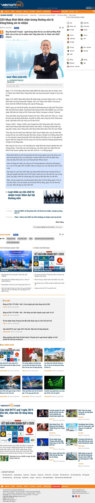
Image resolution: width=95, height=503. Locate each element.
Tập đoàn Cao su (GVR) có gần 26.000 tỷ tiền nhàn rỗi (49, 283)
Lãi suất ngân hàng (76, 475)
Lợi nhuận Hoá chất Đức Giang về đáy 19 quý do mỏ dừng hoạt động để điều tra (54, 365)
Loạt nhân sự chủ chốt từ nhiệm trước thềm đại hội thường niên (21, 195)
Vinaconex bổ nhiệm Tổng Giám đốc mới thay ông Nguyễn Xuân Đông (49, 275)
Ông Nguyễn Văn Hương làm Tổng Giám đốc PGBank (14, 275)
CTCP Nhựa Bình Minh (13, 242)
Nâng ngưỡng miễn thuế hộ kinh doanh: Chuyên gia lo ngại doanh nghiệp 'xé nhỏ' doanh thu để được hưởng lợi (30, 338)
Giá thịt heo (25, 477)
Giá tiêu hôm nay (64, 475)
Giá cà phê (55, 475)
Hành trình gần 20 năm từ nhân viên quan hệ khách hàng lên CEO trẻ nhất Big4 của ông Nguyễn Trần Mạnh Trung (16, 289)
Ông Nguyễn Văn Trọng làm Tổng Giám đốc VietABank (15, 269)
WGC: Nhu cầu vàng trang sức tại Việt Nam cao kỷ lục (85, 412)
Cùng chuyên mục (42, 248)
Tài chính (80, 433)
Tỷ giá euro (40, 475)
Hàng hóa (80, 417)
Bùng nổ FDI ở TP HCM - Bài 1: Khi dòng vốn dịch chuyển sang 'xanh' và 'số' (28, 313)
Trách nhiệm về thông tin (9, 501)
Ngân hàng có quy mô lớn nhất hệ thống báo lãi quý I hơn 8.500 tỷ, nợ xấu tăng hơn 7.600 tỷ (85, 457)
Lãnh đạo (33, 15)
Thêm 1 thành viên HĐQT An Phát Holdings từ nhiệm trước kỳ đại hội (37, 217)
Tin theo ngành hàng (75, 17)
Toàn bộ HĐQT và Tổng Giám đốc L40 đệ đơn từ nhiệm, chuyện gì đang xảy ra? (38, 212)
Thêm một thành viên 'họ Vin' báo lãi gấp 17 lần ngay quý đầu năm (32, 392)
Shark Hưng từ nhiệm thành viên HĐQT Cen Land (49, 279)
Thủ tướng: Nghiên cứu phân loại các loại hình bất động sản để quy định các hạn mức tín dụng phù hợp (32, 365)
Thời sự (5, 307)
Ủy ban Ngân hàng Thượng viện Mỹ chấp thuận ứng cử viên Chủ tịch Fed (27, 321)
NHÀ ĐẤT (39, 11)
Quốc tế (5, 323)
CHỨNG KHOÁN (46, 11)
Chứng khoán (47, 396)
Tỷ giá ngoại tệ (18, 475)
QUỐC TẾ (26, 11)
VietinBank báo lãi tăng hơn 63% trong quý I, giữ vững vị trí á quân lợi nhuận (86, 427)
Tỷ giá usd (26, 475)
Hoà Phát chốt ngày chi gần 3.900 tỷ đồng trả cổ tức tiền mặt (10, 392)
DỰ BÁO (13, 11)
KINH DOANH (65, 11)
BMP (30, 238)
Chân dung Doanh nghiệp (46, 15)
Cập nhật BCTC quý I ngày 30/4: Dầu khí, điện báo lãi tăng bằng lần (48, 269)
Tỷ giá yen (33, 475)
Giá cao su (38, 477)
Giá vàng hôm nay (7, 475)
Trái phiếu (72, 15)
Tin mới (7, 301)
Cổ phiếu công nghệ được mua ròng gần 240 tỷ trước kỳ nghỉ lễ (54, 392)
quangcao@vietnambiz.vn (82, 493)
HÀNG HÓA (19, 11)
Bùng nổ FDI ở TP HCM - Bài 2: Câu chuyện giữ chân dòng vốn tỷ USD (26, 304)
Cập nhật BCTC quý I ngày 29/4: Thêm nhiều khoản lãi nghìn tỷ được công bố (10, 365)
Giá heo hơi (48, 475)
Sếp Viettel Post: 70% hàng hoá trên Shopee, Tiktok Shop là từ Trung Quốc (57, 427)
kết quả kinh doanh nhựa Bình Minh (44, 238)
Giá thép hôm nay (7, 477)
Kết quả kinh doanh (21, 15)
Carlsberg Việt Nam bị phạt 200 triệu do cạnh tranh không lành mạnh (85, 441)
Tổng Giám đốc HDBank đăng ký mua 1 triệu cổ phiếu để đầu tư (15, 280)
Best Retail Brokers (48, 477)
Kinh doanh (52, 433)
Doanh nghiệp (7, 15)
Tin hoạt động (62, 15)
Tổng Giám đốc (11, 238)
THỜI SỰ (7, 11)
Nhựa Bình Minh (22, 238)
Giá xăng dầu (85, 475)
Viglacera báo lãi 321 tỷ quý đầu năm (45, 288)
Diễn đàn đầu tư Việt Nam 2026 (63, 477)
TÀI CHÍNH (32, 11)
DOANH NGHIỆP (56, 11)
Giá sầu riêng (17, 477)
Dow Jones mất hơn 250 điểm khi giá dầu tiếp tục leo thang (57, 455)
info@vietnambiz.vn (12, 499)
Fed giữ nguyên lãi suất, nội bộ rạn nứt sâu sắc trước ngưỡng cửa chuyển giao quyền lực (57, 413)
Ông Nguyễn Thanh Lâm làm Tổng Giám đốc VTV (15, 284)
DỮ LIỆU (72, 11)
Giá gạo (32, 477)
